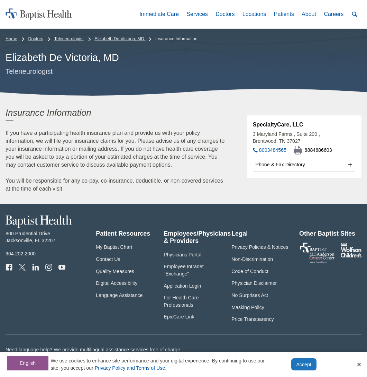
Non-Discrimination (252, 259)
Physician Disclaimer (254, 283)
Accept (303, 364)
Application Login (182, 286)
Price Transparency (252, 319)
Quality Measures (115, 271)
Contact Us (108, 259)
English (28, 363)
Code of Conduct (249, 271)
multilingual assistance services (114, 349)
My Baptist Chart (114, 247)
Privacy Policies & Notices (259, 247)
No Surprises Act (249, 295)
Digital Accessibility (116, 283)
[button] (159, 14)
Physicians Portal (182, 254)
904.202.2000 (21, 253)
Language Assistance (119, 295)
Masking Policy (247, 307)
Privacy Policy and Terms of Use (130, 368)
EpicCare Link (179, 316)
